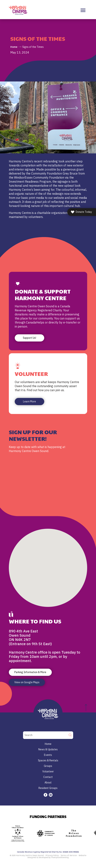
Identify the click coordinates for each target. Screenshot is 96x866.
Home (13, 47)
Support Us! (29, 337)
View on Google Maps (26, 682)
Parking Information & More (30, 672)
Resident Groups (48, 788)
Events (48, 755)
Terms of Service (69, 855)
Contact (48, 777)
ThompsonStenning (60, 857)
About (48, 782)
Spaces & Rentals (48, 760)
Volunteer (48, 771)
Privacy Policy (52, 855)
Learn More (29, 401)
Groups (48, 766)
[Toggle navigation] (83, 10)
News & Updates (48, 749)
